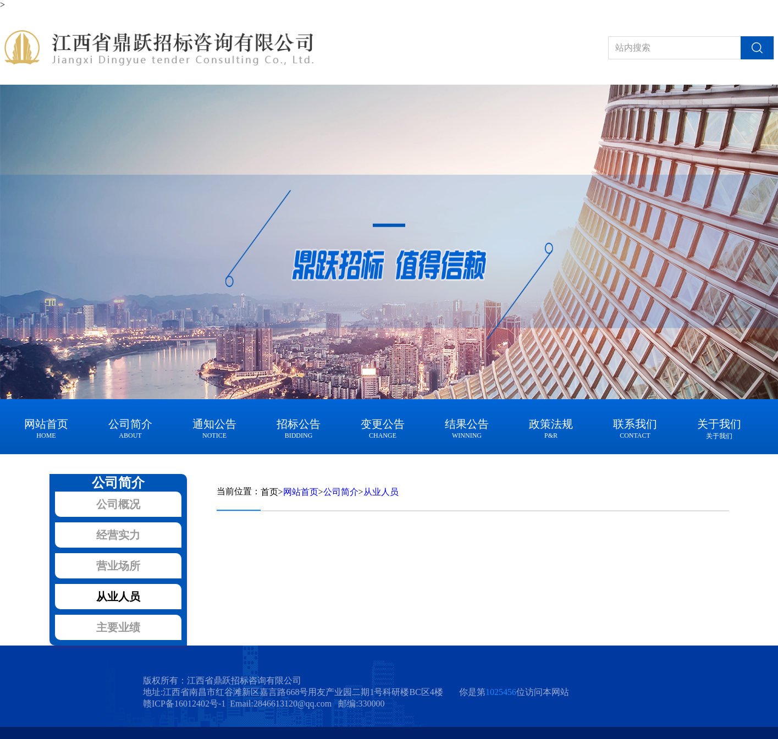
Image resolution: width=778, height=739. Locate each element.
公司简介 (340, 492)
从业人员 (381, 492)
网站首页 (300, 492)
